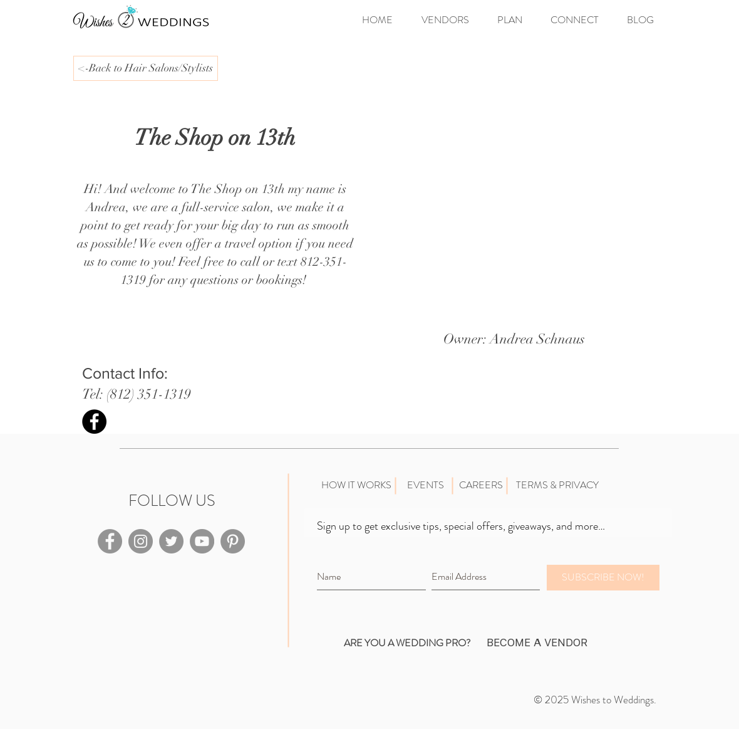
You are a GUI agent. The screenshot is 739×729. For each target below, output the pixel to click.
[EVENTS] (425, 485)
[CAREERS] (481, 485)
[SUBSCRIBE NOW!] (603, 577)
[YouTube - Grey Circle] (202, 541)
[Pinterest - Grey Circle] (232, 541)
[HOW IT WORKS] (356, 485)
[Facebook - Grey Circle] (110, 541)
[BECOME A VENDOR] (537, 643)
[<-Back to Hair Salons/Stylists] (145, 68)
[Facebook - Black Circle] (94, 421)
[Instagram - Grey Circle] (140, 541)
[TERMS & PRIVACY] (557, 485)
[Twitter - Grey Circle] (171, 541)
